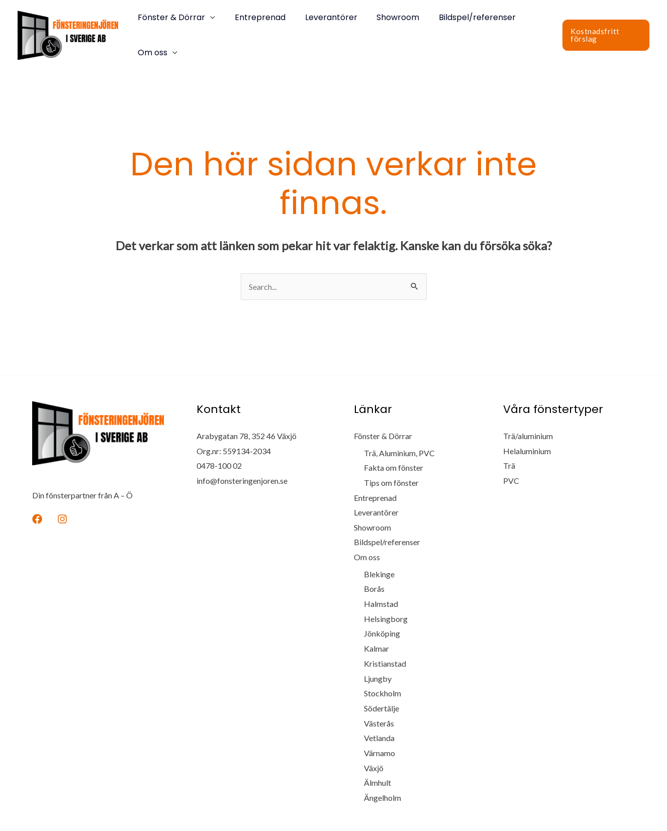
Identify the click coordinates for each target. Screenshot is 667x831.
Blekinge (379, 574)
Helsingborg (386, 619)
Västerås (379, 723)
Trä (509, 465)
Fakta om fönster (393, 467)
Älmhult (377, 783)
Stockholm (382, 693)
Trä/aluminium (528, 436)
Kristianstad (385, 664)
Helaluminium (527, 451)
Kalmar (376, 649)
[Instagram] (62, 519)
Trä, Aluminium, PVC (399, 453)
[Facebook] (37, 519)
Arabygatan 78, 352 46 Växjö (247, 436)
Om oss (151, 52)
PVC (511, 480)
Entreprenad (255, 17)
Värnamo (379, 753)
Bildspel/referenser (462, 17)
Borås (374, 589)
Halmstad (381, 604)
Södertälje (381, 708)
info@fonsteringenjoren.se (242, 480)
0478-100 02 (219, 465)
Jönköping (382, 634)
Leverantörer (323, 17)
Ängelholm (382, 798)
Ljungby (378, 678)
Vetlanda (379, 738)
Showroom (386, 17)
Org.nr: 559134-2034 (234, 451)
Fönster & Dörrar (170, 17)
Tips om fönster (391, 482)
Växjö (374, 768)
